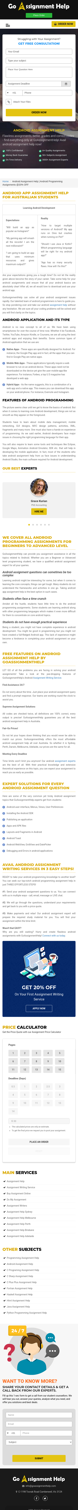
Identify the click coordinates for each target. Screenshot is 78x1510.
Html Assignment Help (18, 1300)
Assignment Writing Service (47, 677)
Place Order (39, 15)
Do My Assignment (16, 1199)
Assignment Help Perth (19, 1224)
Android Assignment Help (20, 1264)
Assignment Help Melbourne (21, 1218)
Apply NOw (39, 1008)
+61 (14, 92)
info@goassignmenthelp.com (41, 1486)
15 (59, 1069)
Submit (39, 1458)
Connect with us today (53, 935)
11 (13, 1069)
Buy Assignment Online (19, 1193)
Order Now (63, 24)
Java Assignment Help (18, 1306)
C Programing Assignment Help (23, 1270)
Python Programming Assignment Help (27, 1312)
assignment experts (65, 761)
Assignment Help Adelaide (20, 1236)
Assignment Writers (17, 1205)
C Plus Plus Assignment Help (22, 1282)
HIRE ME (39, 511)
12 (24, 1069)
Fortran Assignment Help (19, 1288)
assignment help (58, 305)
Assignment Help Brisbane (20, 1230)
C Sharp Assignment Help (20, 1276)
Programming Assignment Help (23, 1258)
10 (59, 1061)
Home (5, 181)
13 (36, 1069)
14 (48, 1069)
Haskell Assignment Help (20, 1294)
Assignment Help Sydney (19, 1211)
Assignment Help (15, 1181)
